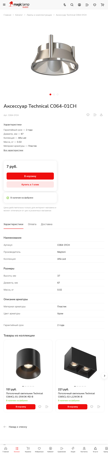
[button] (50, 94)
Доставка (46, 224)
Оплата (32, 224)
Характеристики (13, 224)
